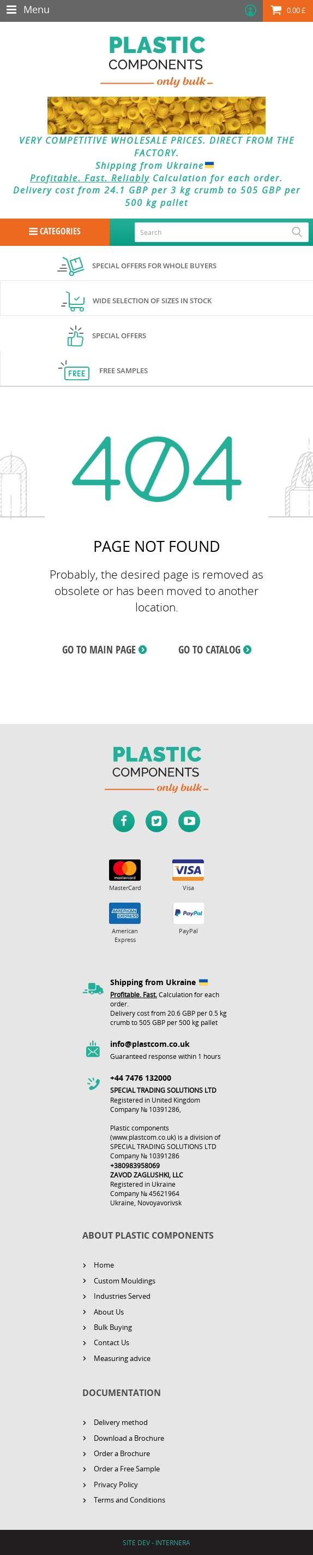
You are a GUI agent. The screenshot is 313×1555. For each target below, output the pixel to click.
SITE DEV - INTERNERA (156, 1542)
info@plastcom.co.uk (150, 1044)
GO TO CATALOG (209, 650)
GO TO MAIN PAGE (99, 650)
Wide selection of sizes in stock (152, 300)
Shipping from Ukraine (156, 166)
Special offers (119, 335)
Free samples (123, 370)
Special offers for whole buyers (154, 265)
